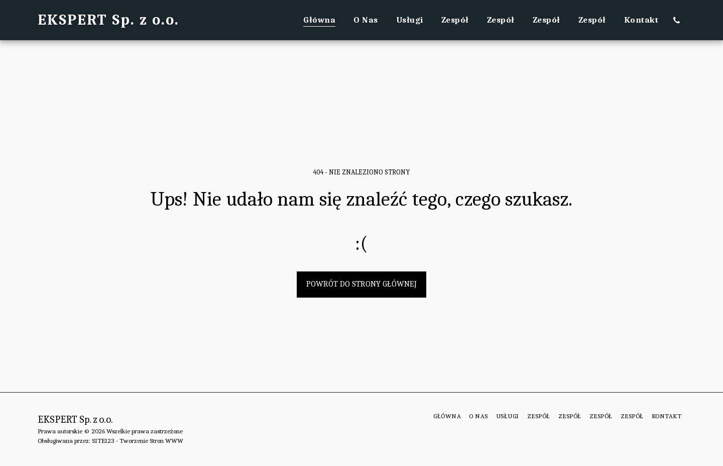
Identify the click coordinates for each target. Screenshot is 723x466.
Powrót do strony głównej (361, 284)
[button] (676, 20)
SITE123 (103, 440)
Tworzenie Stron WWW (151, 440)
